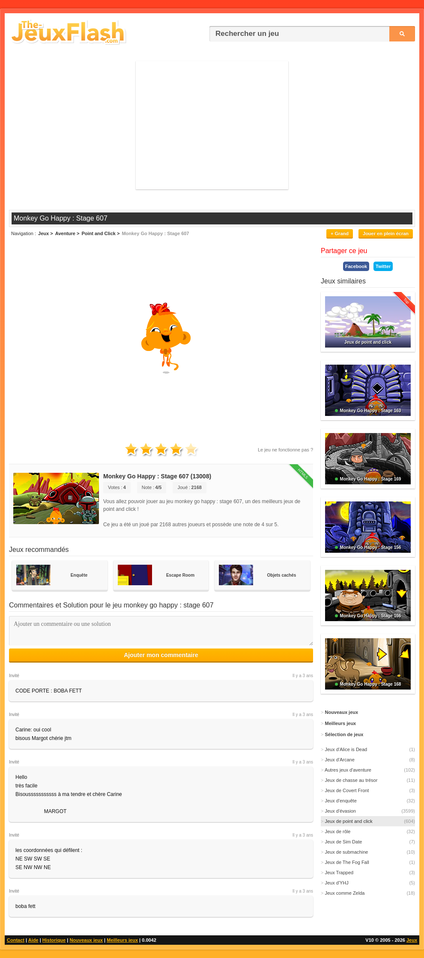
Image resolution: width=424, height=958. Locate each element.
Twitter (383, 266)
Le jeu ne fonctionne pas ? (285, 449)
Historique (54, 940)
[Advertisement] (212, 125)
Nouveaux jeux (86, 940)
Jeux (411, 940)
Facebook (356, 266)
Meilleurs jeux (122, 940)
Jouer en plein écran (386, 233)
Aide (33, 940)
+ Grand (340, 233)
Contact (15, 940)
